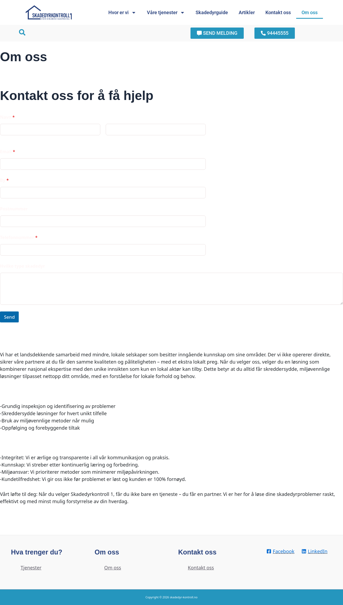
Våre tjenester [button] (166, 12)
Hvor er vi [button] (122, 12)
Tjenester (31, 567)
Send (9, 317)
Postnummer (14, 208)
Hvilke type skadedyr (22, 266)
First (3, 139)
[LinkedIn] (314, 551)
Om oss (310, 12)
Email (7, 151)
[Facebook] (280, 551)
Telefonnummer (18, 237)
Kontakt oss (278, 12)
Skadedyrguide (212, 12)
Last (109, 139)
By (4, 180)
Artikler (247, 12)
